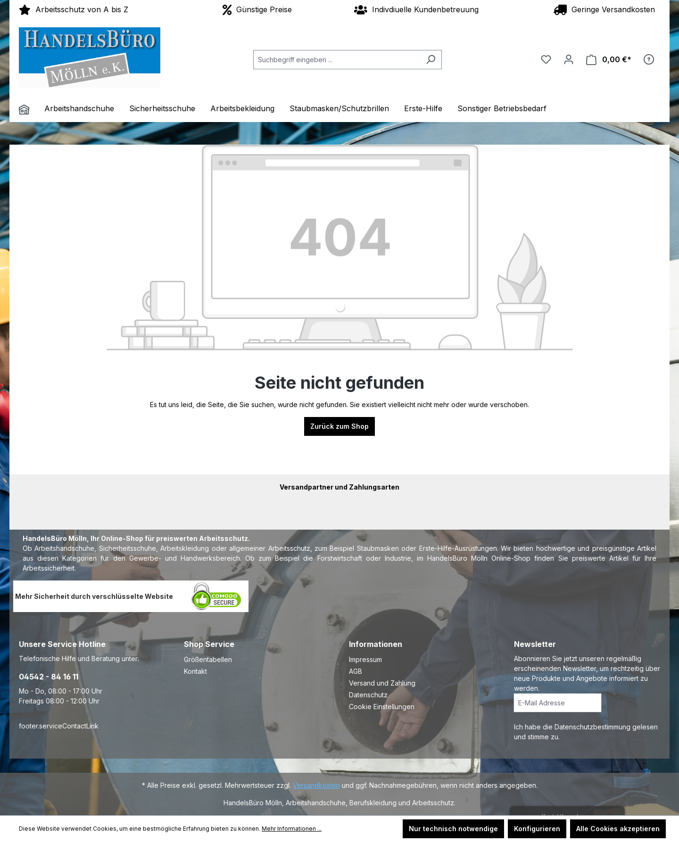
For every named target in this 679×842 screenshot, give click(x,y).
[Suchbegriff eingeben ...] (336, 59)
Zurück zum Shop (339, 426)
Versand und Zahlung (382, 683)
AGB (355, 671)
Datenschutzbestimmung (593, 727)
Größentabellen (208, 659)
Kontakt (195, 671)
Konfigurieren (537, 829)
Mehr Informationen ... (292, 828)
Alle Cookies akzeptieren (618, 829)
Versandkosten (316, 785)
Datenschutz (368, 695)
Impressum (365, 659)
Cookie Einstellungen (381, 707)
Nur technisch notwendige (453, 829)
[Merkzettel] (546, 59)
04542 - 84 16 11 (48, 676)
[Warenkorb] (609, 59)
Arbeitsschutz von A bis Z (73, 9)
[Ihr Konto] (568, 59)
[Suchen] (431, 59)
